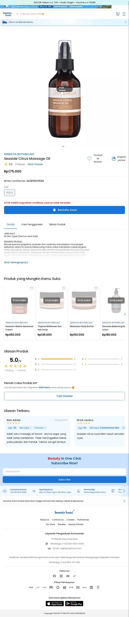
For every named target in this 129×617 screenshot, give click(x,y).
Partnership (83, 519)
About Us (44, 519)
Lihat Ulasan (35, 164)
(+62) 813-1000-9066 (73, 543)
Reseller (62, 524)
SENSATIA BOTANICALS (19, 154)
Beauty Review (76, 524)
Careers (71, 519)
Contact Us (58, 519)
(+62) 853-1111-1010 (70, 562)
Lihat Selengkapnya (16, 262)
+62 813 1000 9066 (18, 492)
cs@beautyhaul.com (70, 548)
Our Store (50, 524)
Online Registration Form (95, 492)
